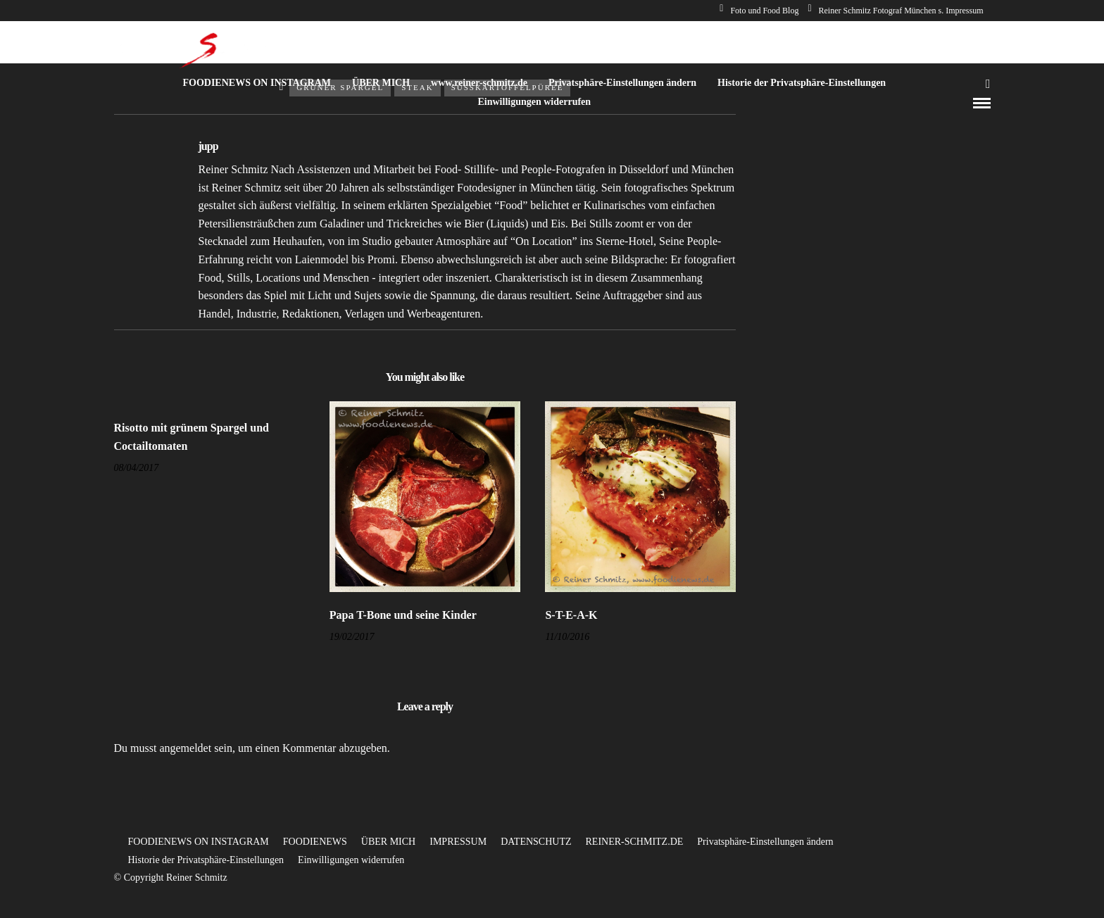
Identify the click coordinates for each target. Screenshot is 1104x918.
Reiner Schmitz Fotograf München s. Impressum (895, 10)
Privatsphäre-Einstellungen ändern (622, 82)
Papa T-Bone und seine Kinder (403, 615)
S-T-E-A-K (571, 615)
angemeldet (185, 748)
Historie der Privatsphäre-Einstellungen (801, 82)
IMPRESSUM (458, 841)
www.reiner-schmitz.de (479, 82)
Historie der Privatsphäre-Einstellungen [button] (206, 860)
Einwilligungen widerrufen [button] (351, 860)
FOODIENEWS (315, 841)
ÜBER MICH (381, 82)
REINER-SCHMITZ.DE (635, 841)
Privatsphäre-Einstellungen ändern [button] (765, 841)
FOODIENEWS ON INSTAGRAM (256, 82)
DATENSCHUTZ (536, 841)
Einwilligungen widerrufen (534, 101)
